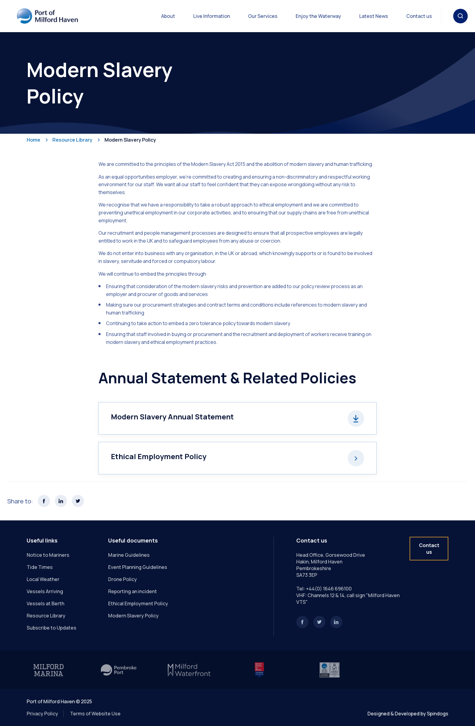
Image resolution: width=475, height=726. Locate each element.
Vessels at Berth (45, 603)
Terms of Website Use (95, 713)
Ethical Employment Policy (138, 603)
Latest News (373, 16)
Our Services (262, 16)
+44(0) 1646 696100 (329, 588)
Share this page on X (78, 501)
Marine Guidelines (129, 555)
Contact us (419, 16)
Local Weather (43, 579)
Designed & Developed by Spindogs (407, 713)
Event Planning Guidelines (137, 567)
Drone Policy (122, 579)
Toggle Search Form (460, 16)
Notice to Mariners (48, 555)
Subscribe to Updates (51, 627)
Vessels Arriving (45, 591)
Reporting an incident (132, 591)
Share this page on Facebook (44, 501)
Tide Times (40, 567)
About (168, 16)
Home (33, 139)
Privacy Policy (42, 713)
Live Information (211, 16)
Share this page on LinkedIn (61, 501)
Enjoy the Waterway (318, 16)
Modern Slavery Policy (130, 139)
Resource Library (72, 139)
